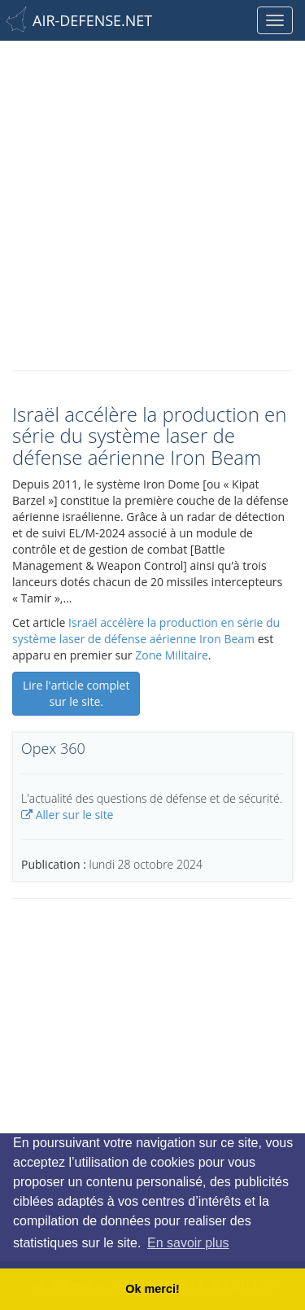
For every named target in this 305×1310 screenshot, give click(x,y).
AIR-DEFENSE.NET (92, 20)
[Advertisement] (152, 201)
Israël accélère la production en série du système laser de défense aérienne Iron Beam (146, 630)
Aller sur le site (67, 814)
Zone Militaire (171, 655)
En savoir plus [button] (188, 1243)
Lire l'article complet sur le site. (76, 693)
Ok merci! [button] (152, 1288)
